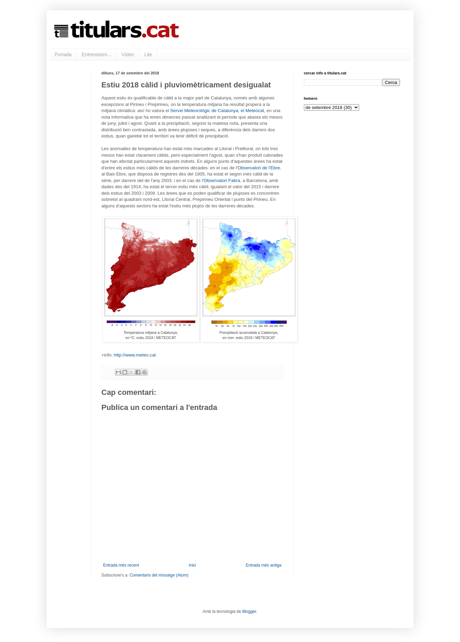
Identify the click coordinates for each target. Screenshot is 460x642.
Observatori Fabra (222, 180)
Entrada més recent (121, 565)
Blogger (249, 611)
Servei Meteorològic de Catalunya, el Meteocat (217, 110)
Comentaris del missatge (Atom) (159, 575)
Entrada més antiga (263, 565)
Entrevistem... (96, 54)
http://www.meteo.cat (135, 355)
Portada (63, 54)
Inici (192, 565)
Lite (148, 54)
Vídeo (127, 54)
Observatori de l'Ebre (259, 167)
